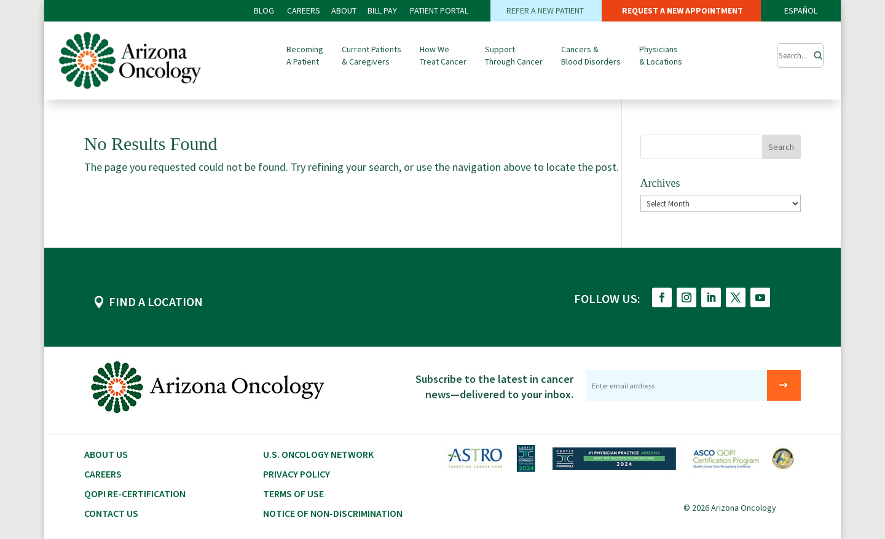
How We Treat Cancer (443, 55)
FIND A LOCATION (156, 301)
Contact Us (111, 513)
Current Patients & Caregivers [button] (371, 55)
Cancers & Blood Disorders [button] (591, 55)
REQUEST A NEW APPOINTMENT (681, 10)
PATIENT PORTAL (439, 10)
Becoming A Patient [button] (304, 55)
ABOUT (343, 10)
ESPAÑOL (800, 10)
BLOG (265, 10)
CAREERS (303, 10)
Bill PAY (382, 10)
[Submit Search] (800, 55)
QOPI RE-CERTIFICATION (135, 493)
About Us (106, 454)
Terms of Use (293, 493)
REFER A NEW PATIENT (546, 10)
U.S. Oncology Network (318, 454)
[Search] (814, 52)
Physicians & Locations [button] (660, 55)
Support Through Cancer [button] (514, 55)
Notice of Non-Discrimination (333, 513)
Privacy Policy (296, 474)
